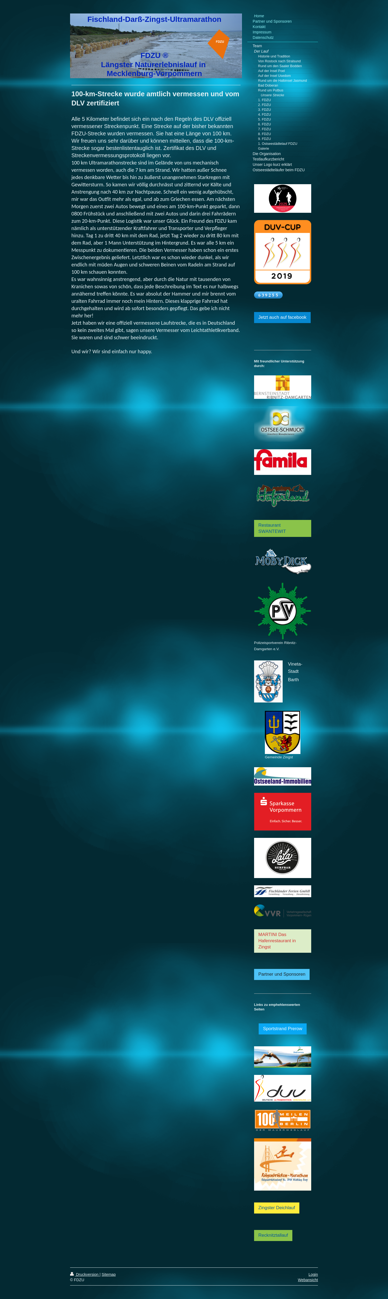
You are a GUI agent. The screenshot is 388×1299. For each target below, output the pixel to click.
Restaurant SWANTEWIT (272, 528)
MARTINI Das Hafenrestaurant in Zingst (277, 941)
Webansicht (308, 1280)
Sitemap (109, 1274)
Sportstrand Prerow (282, 1028)
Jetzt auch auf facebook (282, 317)
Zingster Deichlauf (276, 1207)
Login (313, 1274)
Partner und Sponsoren (282, 974)
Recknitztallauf (273, 1235)
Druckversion (84, 1274)
